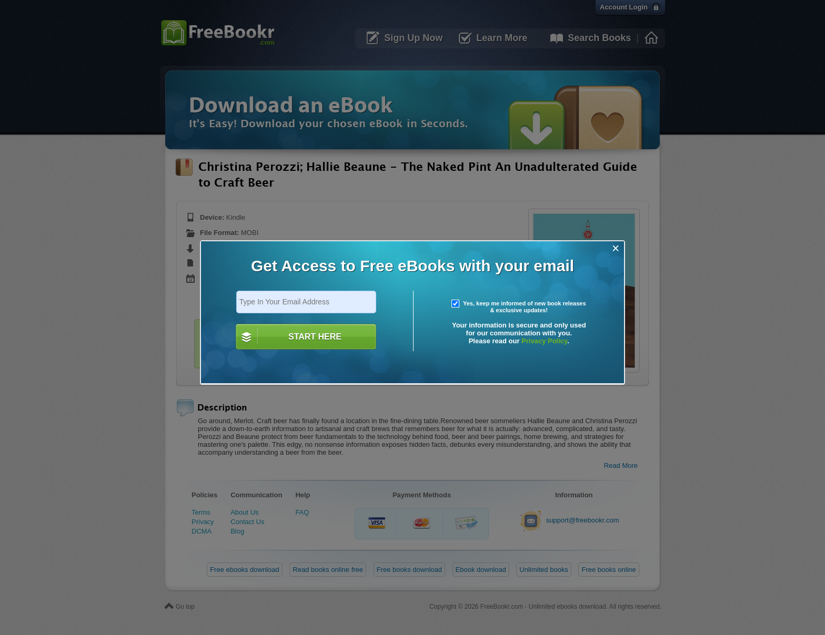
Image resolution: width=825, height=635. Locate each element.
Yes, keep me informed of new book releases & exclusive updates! (519, 307)
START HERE (314, 336)
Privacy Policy (544, 341)
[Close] (616, 248)
